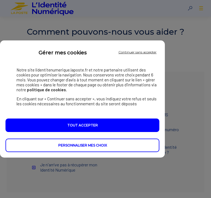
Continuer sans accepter (137, 52)
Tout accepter (82, 125)
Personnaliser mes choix (82, 145)
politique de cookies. (47, 89)
